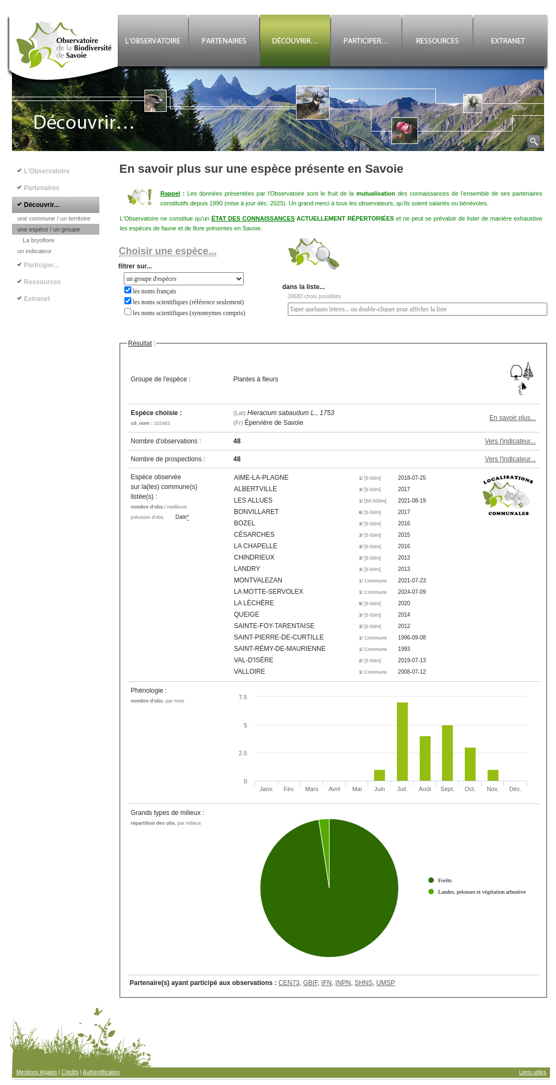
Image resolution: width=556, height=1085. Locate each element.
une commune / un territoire (54, 218)
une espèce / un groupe (48, 229)
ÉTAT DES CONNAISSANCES (253, 218)
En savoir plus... (512, 418)
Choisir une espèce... (168, 251)
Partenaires (41, 188)
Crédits (70, 1072)
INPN (343, 983)
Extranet (37, 299)
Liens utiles (532, 1072)
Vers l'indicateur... (510, 441)
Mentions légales (36, 1072)
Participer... (41, 265)
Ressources (42, 282)
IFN (326, 983)
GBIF (310, 983)
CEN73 (289, 983)
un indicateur (34, 251)
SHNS (363, 983)
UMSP (385, 983)
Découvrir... (41, 205)
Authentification (101, 1072)
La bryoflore (38, 240)
